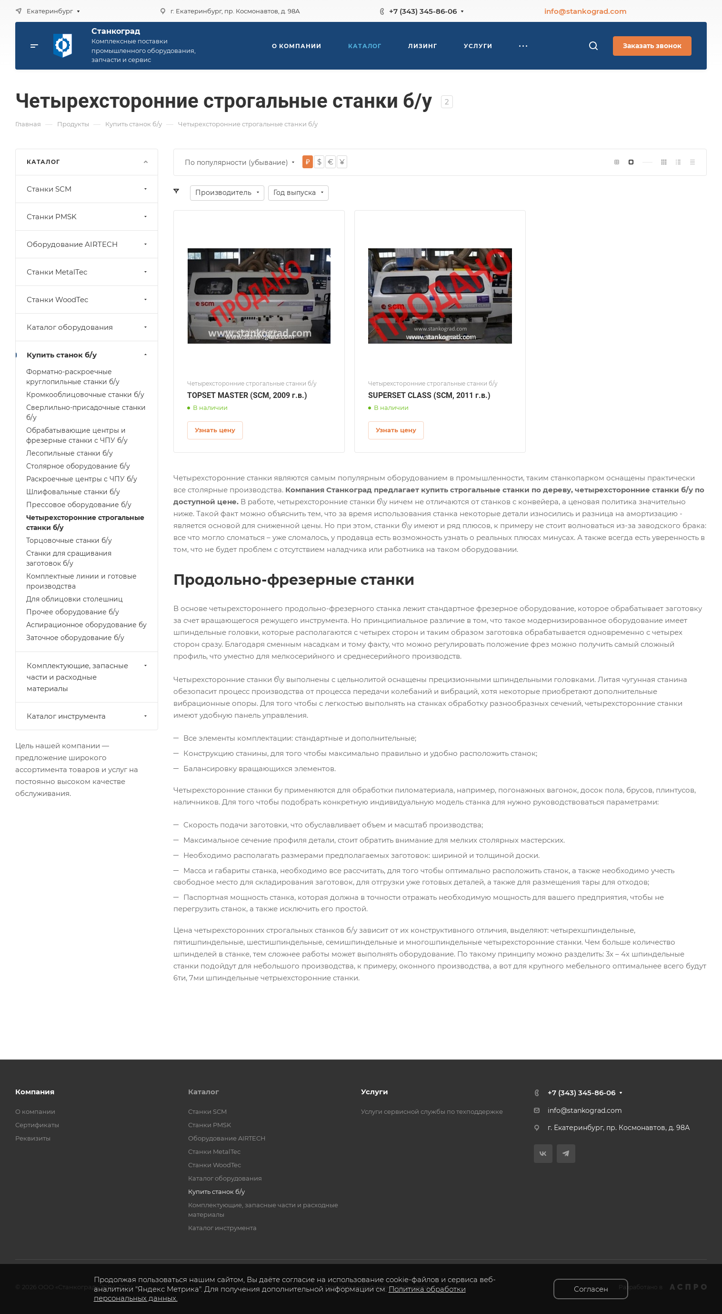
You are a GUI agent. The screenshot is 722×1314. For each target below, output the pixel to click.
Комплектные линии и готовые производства (81, 581)
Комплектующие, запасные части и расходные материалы (88, 677)
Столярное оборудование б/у (78, 466)
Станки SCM (88, 189)
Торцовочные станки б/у (69, 540)
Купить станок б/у (88, 354)
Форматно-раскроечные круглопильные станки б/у (73, 376)
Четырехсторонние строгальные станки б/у (85, 522)
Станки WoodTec (88, 299)
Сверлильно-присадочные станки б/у (86, 412)
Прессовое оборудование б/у (78, 504)
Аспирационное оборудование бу (86, 625)
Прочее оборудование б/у (72, 612)
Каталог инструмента (88, 716)
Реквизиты (32, 1138)
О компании (35, 1111)
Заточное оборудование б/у (75, 637)
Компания (34, 1091)
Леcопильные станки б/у (69, 453)
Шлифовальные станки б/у (73, 492)
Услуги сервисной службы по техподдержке (432, 1111)
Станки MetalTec (88, 271)
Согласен (591, 1289)
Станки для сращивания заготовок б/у (68, 558)
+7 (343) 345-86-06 (423, 11)
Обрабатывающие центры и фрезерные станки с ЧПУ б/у (77, 435)
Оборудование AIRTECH (88, 244)
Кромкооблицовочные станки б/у (85, 394)
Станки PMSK (88, 216)
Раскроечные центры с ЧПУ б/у (81, 479)
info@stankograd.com (585, 11)
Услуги (374, 1091)
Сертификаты (37, 1125)
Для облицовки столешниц (74, 599)
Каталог (203, 1091)
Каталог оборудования (88, 327)
